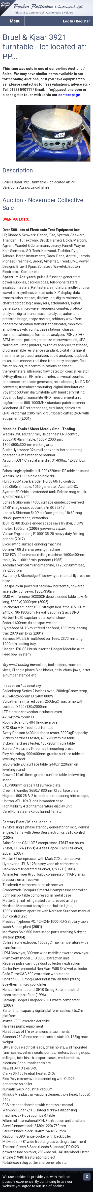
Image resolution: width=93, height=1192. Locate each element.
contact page (69, 95)
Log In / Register (76, 21)
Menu (15, 21)
